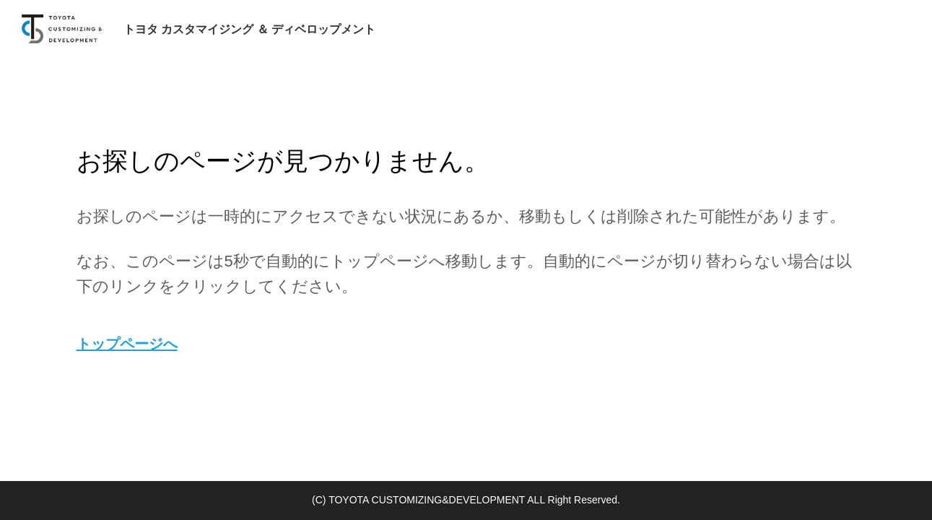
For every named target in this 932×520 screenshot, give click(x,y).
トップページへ (127, 344)
